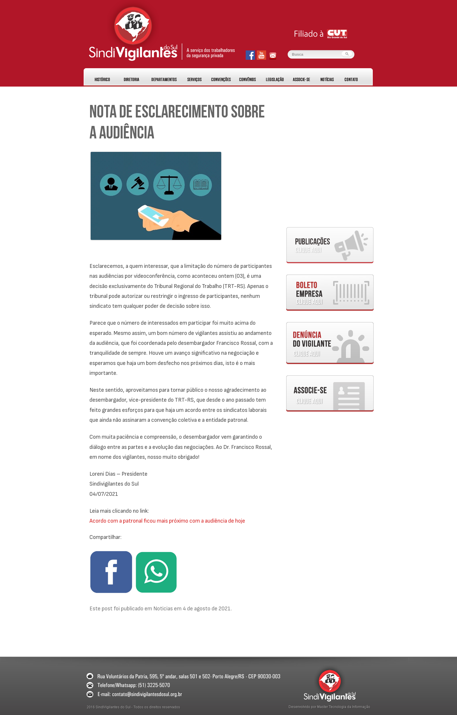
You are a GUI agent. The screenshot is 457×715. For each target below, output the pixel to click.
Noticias (163, 608)
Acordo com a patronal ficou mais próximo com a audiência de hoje (167, 520)
